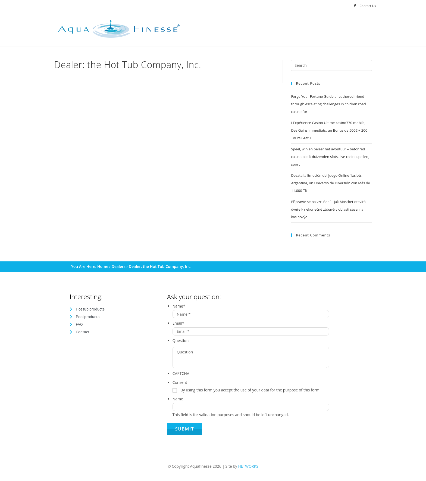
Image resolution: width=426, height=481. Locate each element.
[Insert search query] (331, 65)
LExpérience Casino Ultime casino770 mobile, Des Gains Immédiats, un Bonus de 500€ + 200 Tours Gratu (329, 130)
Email (178, 323)
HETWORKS (248, 466)
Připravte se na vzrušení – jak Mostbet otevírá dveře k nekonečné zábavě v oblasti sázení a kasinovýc (328, 209)
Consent (180, 382)
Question (181, 340)
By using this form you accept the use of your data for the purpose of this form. (250, 390)
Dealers (119, 266)
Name (179, 306)
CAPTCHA (181, 373)
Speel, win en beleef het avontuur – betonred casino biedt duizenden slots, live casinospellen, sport (330, 157)
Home (102, 266)
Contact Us (367, 6)
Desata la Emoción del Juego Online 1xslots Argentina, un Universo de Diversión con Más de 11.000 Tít (330, 183)
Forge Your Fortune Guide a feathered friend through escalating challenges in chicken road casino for (328, 104)
